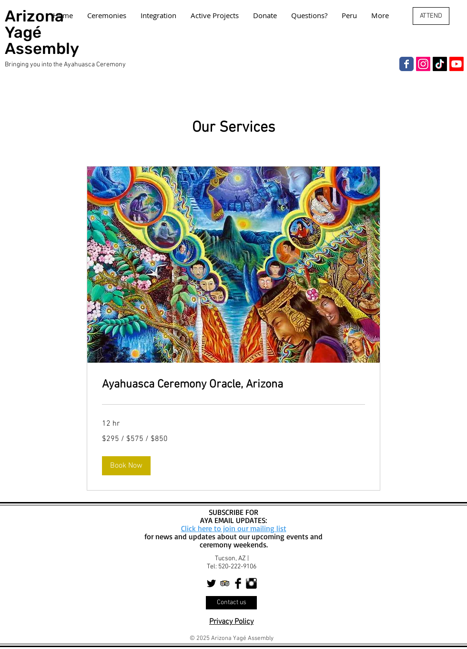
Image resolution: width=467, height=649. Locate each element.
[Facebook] (406, 64)
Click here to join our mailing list (233, 528)
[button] (126, 465)
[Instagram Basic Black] (251, 583)
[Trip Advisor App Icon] (224, 583)
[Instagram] (423, 64)
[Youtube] (456, 64)
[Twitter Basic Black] (211, 583)
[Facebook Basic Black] (238, 583)
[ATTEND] (431, 16)
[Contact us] (231, 602)
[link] (233, 385)
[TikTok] (440, 64)
